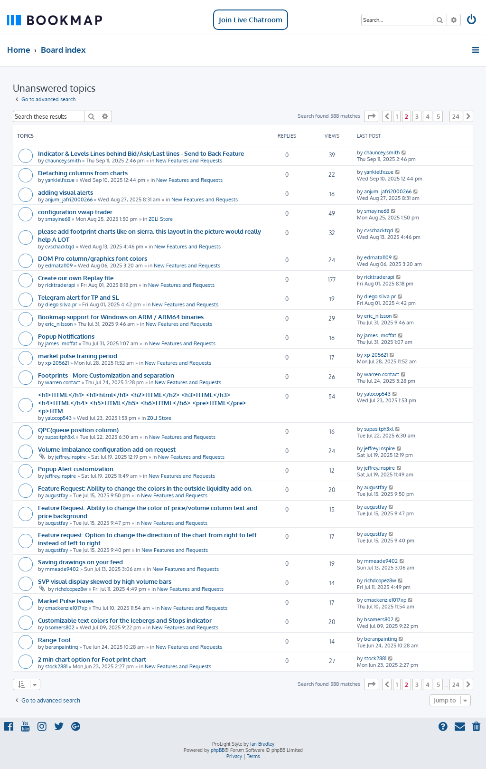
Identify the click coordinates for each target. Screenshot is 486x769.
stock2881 (56, 666)
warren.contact (62, 382)
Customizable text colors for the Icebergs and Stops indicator (125, 620)
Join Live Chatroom (250, 19)
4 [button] (428, 116)
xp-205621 (57, 363)
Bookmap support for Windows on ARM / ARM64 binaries (121, 317)
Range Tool (54, 640)
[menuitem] (472, 20)
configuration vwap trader (75, 212)
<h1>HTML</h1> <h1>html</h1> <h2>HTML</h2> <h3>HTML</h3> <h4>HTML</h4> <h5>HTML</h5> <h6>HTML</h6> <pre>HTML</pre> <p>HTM (142, 402)
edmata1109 (59, 265)
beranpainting (61, 647)
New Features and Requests (189, 160)
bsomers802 (60, 627)
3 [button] (417, 116)
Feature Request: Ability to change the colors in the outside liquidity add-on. (145, 488)
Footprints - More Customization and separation (106, 375)
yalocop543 (58, 418)
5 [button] (438, 116)
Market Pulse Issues (65, 601)
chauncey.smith (63, 160)
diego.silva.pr (61, 304)
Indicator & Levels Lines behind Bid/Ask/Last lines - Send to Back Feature (141, 153)
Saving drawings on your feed (80, 562)
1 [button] (397, 116)
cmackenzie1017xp (66, 608)
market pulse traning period (77, 355)
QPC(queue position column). (79, 430)
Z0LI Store (161, 219)
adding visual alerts (65, 192)
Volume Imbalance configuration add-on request (107, 449)
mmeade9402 (62, 569)
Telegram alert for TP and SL (78, 297)
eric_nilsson (59, 324)
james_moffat (61, 343)
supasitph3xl (60, 437)
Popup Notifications (66, 336)
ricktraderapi (60, 285)
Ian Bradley (262, 744)
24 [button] (455, 116)
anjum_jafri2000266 (69, 199)
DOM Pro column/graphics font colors (92, 258)
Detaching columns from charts (83, 173)
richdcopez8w (71, 589)
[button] (371, 116)
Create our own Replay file (75, 278)
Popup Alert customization (75, 469)
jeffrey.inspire (70, 457)
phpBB (217, 750)
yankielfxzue (60, 180)
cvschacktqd (60, 246)
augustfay (56, 495)
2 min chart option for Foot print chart (92, 659)
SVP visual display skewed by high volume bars (104, 581)
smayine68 (57, 219)
